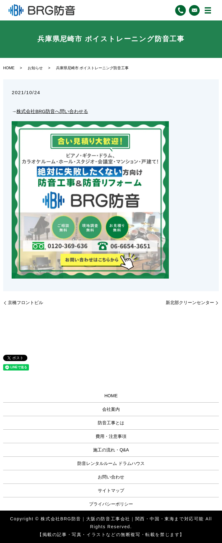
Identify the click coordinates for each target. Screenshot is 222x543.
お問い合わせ (111, 476)
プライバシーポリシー (111, 503)
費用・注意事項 (111, 436)
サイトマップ (111, 490)
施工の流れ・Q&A (111, 449)
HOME (8, 68)
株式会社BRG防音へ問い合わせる (52, 111)
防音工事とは (111, 422)
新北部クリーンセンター (190, 302)
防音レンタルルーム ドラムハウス (111, 463)
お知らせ (35, 68)
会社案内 (111, 409)
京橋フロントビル (25, 302)
